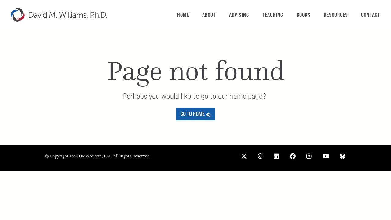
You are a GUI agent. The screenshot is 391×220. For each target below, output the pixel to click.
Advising (239, 15)
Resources (336, 15)
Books (304, 15)
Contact (370, 15)
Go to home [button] (195, 114)
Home (183, 15)
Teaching (272, 15)
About (209, 15)
